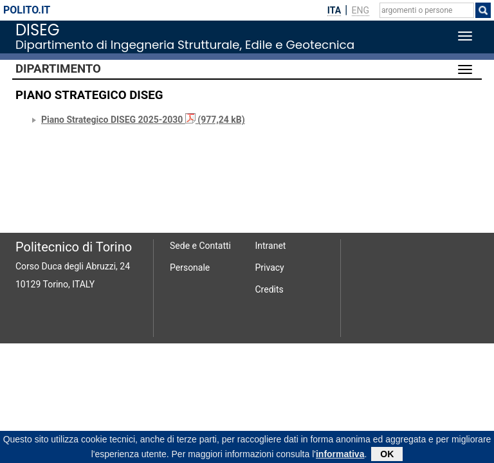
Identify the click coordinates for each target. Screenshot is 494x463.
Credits (269, 289)
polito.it (26, 10)
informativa (340, 455)
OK (387, 455)
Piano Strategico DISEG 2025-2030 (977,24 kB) (143, 119)
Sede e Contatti (200, 246)
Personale (190, 267)
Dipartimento (58, 69)
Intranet (270, 246)
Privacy (269, 267)
